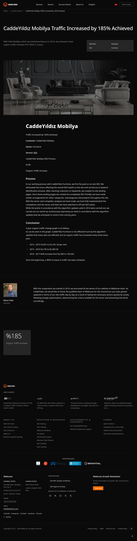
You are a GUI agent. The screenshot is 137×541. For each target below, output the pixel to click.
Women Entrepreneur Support (81, 429)
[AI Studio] (60, 496)
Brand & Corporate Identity (13, 437)
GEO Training (41, 427)
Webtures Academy (44, 430)
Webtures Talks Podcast (45, 440)
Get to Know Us (9, 430)
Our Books (40, 434)
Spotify (8, 517)
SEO (35, 152)
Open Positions (109, 424)
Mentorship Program (44, 437)
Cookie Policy (122, 529)
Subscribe (98, 488)
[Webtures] (9, 386)
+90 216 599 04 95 (10, 501)
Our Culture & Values (11, 427)
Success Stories (16, 11)
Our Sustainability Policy (78, 426)
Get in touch (126, 4)
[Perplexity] (66, 496)
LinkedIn (7, 513)
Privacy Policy (92, 529)
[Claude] (55, 496)
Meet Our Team (9, 424)
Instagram (15, 513)
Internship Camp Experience (114, 434)
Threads (39, 513)
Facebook (31, 513)
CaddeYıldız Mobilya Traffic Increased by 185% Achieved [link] (45, 11)
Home (5, 11)
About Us (7, 434)
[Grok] (71, 496)
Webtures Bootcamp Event (113, 430)
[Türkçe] (115, 4)
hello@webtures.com (11, 509)
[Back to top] (132, 536)
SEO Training (41, 424)
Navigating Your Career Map (114, 427)
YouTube (23, 513)
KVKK (101, 529)
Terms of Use (110, 529)
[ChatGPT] (50, 496)
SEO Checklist (41, 444)
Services (39, 4)
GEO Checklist (42, 447)
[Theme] (131, 529)
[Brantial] (93, 463)
